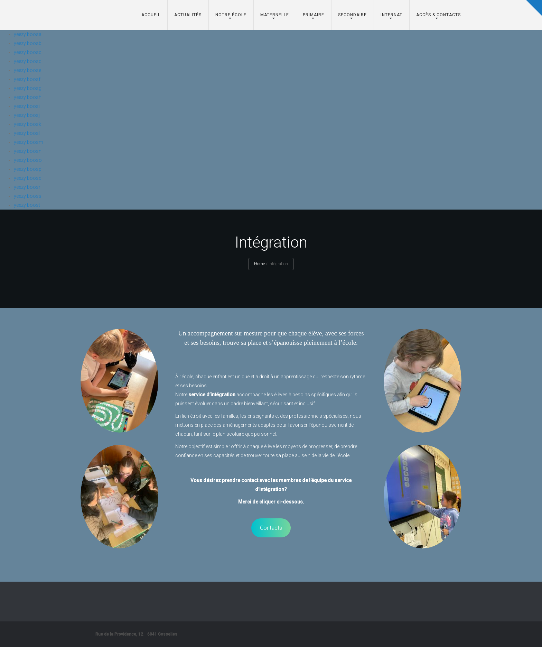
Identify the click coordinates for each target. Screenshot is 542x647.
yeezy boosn (27, 151)
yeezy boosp (27, 169)
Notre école (230, 14)
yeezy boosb (27, 43)
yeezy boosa (27, 34)
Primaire (313, 14)
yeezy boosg (27, 88)
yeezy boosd (27, 61)
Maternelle (274, 14)
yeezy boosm (28, 142)
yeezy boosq (27, 178)
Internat (391, 14)
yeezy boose (27, 70)
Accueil (150, 14)
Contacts (271, 528)
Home (259, 263)
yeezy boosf (27, 79)
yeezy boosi (27, 106)
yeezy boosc (27, 52)
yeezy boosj (27, 115)
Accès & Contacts (438, 14)
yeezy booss (27, 196)
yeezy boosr (27, 187)
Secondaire (352, 14)
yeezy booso (28, 160)
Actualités (188, 14)
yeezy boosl (27, 133)
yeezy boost (27, 205)
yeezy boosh (27, 97)
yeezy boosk (27, 124)
